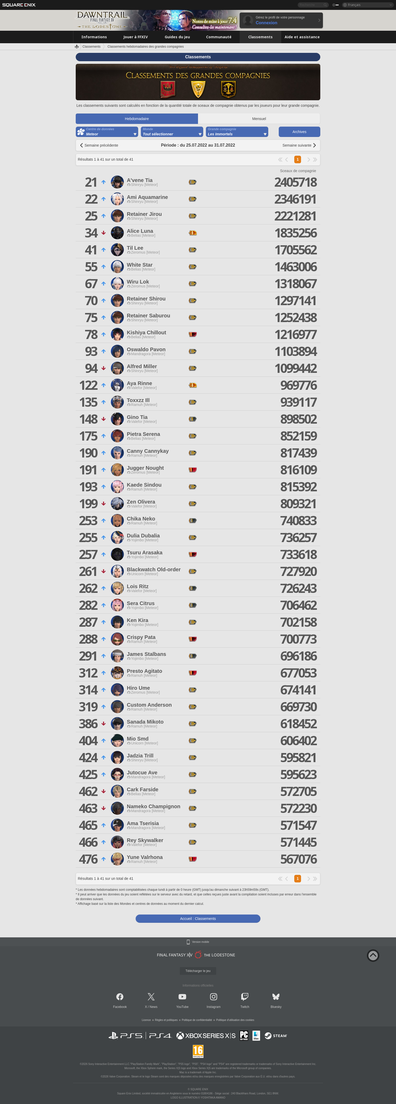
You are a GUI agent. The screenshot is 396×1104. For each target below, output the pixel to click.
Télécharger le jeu (198, 971)
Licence (146, 1020)
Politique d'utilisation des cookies (235, 1020)
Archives (299, 132)
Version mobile (200, 942)
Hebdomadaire (137, 119)
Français (354, 5)
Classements (91, 46)
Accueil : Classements (198, 919)
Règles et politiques (166, 1020)
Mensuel (259, 119)
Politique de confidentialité (197, 1020)
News (153, 1007)
